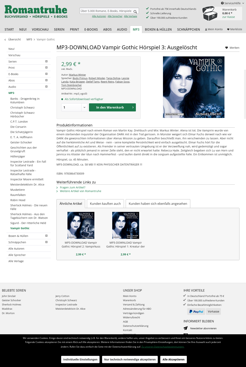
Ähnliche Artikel (71, 203)
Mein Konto (129, 296)
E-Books (28, 74)
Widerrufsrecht (131, 317)
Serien (28, 61)
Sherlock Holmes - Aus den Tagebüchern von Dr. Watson (29, 216)
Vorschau (14, 55)
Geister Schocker (11, 300)
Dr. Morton (8, 313)
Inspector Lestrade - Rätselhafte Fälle (23, 172)
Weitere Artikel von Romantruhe (79, 191)
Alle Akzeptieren (173, 359)
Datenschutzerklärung (135, 326)
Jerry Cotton (62, 296)
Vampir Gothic (19, 228)
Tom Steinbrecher (71, 85)
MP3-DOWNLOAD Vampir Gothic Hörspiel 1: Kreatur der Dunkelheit (125, 244)
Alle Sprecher (115, 16)
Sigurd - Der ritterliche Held (28, 223)
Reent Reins (107, 81)
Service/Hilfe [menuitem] (231, 3)
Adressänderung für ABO (137, 308)
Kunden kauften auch (105, 203)
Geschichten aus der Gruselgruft (23, 149)
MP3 (11, 93)
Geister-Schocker (21, 142)
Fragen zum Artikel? (71, 187)
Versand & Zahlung (134, 304)
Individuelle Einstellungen (80, 359)
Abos (28, 80)
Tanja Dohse (113, 78)
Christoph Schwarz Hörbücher (22, 114)
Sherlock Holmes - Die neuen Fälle (28, 207)
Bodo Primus (80, 78)
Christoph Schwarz (22, 107)
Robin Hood (17, 200)
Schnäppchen (28, 242)
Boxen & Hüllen (28, 236)
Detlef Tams (93, 81)
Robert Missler (97, 78)
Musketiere (17, 189)
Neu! (11, 49)
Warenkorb (129, 300)
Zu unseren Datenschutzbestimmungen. (162, 346)
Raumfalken (18, 195)
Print (28, 67)
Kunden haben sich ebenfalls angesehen (158, 203)
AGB (125, 321)
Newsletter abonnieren (203, 328)
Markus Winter (77, 74)
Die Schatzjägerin (21, 132)
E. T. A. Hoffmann (21, 137)
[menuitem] (109, 13)
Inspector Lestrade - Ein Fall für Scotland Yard (28, 163)
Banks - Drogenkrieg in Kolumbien (25, 100)
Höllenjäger (17, 156)
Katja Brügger (77, 81)
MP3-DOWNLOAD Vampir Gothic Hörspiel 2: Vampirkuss (81, 244)
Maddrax (7, 308)
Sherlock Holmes (11, 304)
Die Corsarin (18, 127)
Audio (28, 87)
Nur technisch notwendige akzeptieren (130, 359)
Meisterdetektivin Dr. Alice (27, 184)
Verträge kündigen (133, 313)
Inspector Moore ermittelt (26, 179)
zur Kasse (228, 17)
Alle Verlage (130, 16)
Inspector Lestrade (66, 304)
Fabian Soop (122, 81)
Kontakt (127, 330)
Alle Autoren (99, 16)
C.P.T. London (19, 121)
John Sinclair (9, 296)
